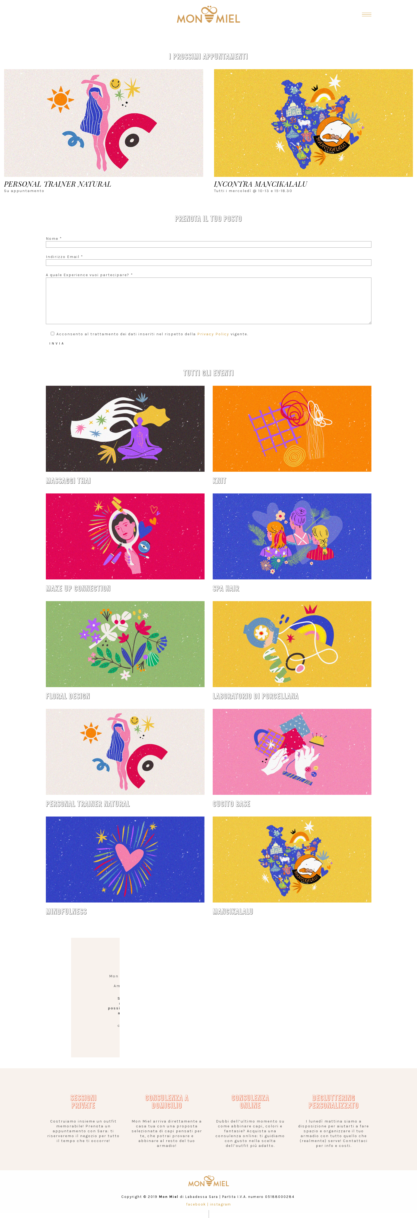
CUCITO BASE (231, 804)
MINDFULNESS (66, 911)
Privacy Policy (213, 334)
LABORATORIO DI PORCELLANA (256, 696)
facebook (196, 1204)
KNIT (220, 481)
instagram (220, 1204)
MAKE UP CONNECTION (78, 588)
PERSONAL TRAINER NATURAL (88, 804)
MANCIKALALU (233, 911)
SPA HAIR (226, 588)
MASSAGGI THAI (68, 481)
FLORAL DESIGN (68, 696)
